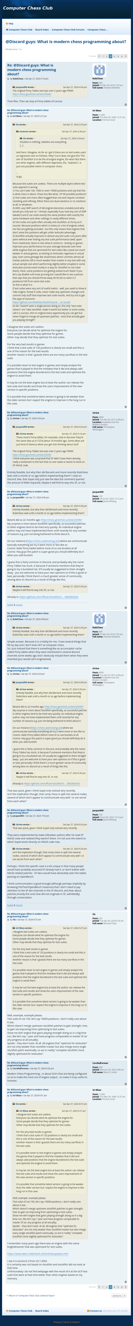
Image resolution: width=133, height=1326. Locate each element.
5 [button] (118, 56)
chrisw (22, 433)
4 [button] (114, 56)
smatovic (24, 131)
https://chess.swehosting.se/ (43, 541)
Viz (17, 124)
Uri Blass (20, 928)
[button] (99, 56)
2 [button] (106, 56)
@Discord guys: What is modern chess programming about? (66, 41)
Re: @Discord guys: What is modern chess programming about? (31, 69)
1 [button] (103, 56)
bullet (10, 604)
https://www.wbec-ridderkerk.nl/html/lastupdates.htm (37, 1253)
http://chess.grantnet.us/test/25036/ (32, 94)
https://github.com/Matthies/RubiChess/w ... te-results (41, 302)
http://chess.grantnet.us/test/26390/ (61, 519)
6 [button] (121, 56)
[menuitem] (9, 23)
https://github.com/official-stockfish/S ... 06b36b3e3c (48, 597)
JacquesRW (21, 87)
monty (19, 604)
